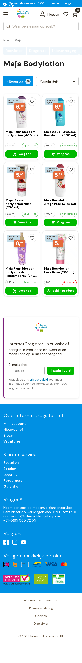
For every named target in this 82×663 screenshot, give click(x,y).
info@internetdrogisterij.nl (36, 516)
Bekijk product (60, 291)
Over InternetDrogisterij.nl (33, 415)
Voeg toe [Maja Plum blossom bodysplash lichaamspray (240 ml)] (21, 291)
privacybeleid (39, 379)
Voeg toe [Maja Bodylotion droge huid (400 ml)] (60, 222)
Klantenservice (20, 454)
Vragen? (12, 499)
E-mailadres (18, 364)
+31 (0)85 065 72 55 (19, 520)
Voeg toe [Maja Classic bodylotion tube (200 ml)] (21, 222)
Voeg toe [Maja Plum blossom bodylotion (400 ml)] (21, 154)
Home (7, 40)
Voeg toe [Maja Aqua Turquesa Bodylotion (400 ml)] (60, 154)
